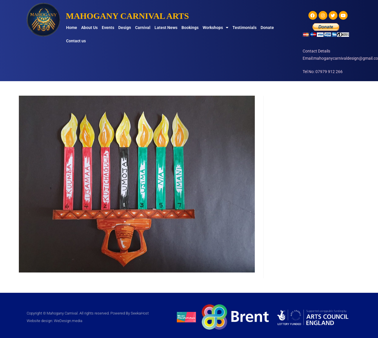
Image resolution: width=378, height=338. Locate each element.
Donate (267, 27)
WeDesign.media (68, 321)
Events (108, 27)
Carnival (142, 27)
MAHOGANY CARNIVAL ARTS (128, 16)
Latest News (166, 27)
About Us (89, 27)
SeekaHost (140, 313)
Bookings (190, 27)
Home (71, 27)
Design (124, 27)
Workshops (215, 27)
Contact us (76, 41)
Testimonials (244, 27)
